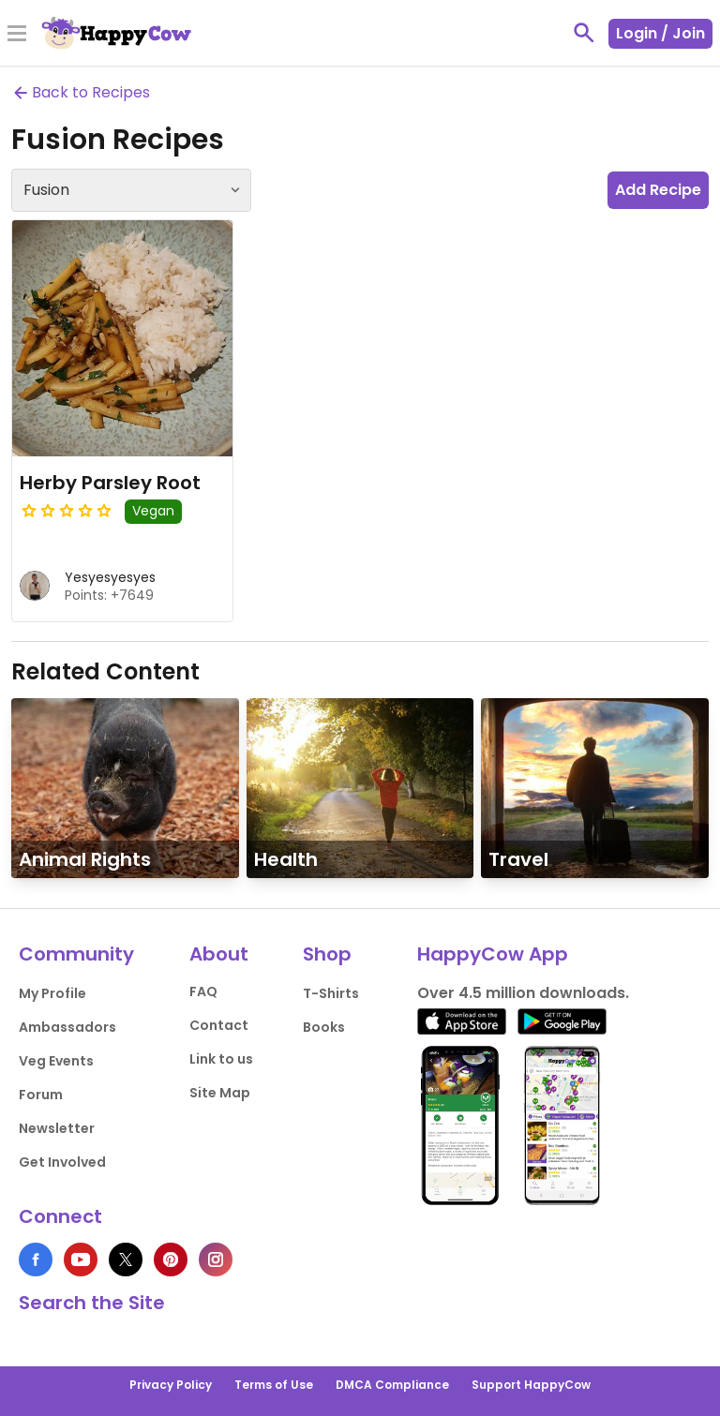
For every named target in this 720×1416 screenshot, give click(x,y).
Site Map (219, 1092)
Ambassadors (67, 1027)
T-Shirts (331, 993)
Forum (41, 1094)
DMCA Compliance (392, 1385)
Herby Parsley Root (110, 483)
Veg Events (56, 1060)
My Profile (52, 993)
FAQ (203, 991)
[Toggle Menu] (17, 35)
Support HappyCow (531, 1385)
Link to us (221, 1059)
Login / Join (660, 33)
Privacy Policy (170, 1385)
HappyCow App (492, 954)
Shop (327, 954)
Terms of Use (273, 1385)
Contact (218, 1025)
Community (76, 954)
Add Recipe (658, 190)
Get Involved (62, 1162)
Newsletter (57, 1128)
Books (324, 1027)
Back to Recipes (80, 92)
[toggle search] (584, 32)
